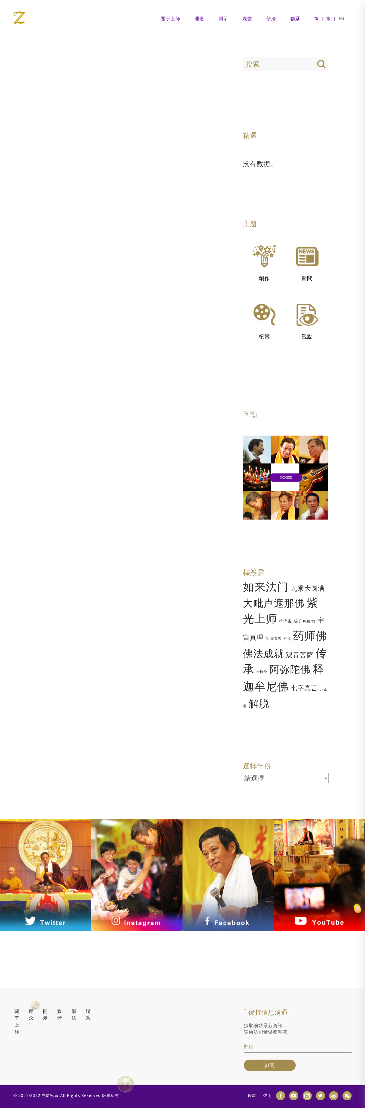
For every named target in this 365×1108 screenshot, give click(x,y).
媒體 (247, 18)
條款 (252, 1095)
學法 (271, 18)
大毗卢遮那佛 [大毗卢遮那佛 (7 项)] (274, 603)
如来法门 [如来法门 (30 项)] (266, 586)
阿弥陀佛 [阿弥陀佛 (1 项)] (290, 669)
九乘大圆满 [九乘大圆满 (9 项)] (308, 588)
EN (341, 18)
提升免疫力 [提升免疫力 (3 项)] (304, 621)
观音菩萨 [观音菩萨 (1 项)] (299, 654)
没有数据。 (260, 163)
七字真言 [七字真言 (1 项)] (304, 687)
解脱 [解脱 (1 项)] (259, 703)
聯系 (295, 18)
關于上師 (170, 18)
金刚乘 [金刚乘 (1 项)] (261, 671)
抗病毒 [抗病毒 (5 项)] (285, 621)
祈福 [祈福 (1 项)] (287, 638)
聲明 (267, 1095)
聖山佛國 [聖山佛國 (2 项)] (273, 638)
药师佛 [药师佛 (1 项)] (310, 635)
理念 (199, 18)
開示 (223, 18)
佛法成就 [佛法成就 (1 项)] (263, 653)
